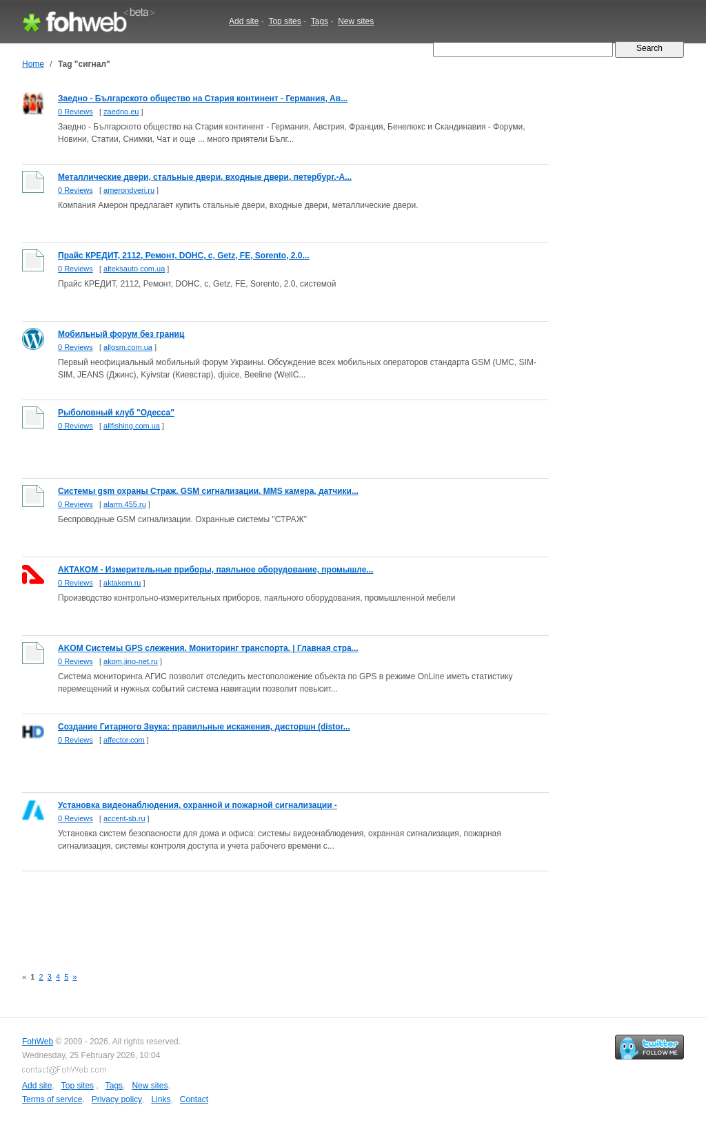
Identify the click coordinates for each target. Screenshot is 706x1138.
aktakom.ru (122, 583)
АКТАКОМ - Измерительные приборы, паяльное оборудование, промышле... (215, 570)
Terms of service (52, 1099)
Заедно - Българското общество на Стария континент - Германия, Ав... (202, 98)
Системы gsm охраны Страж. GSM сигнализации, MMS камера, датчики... (208, 491)
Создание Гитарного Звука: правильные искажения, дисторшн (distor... (204, 727)
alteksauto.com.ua (134, 269)
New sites (356, 21)
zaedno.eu (121, 111)
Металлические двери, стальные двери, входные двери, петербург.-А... (205, 177)
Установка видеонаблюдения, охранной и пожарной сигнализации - (197, 805)
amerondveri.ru (128, 190)
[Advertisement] (273, 911)
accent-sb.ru (124, 818)
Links (160, 1099)
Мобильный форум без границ (121, 334)
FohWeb (37, 1041)
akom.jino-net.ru (130, 661)
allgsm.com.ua (127, 347)
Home (33, 64)
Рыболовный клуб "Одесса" (116, 412)
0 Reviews (75, 111)
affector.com (124, 740)
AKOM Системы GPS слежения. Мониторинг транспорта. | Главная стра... (208, 648)
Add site (244, 21)
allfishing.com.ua (131, 426)
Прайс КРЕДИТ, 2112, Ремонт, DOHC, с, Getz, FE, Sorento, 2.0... (184, 255)
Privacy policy (117, 1099)
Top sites (284, 21)
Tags (319, 21)
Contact (194, 1099)
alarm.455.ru (124, 504)
